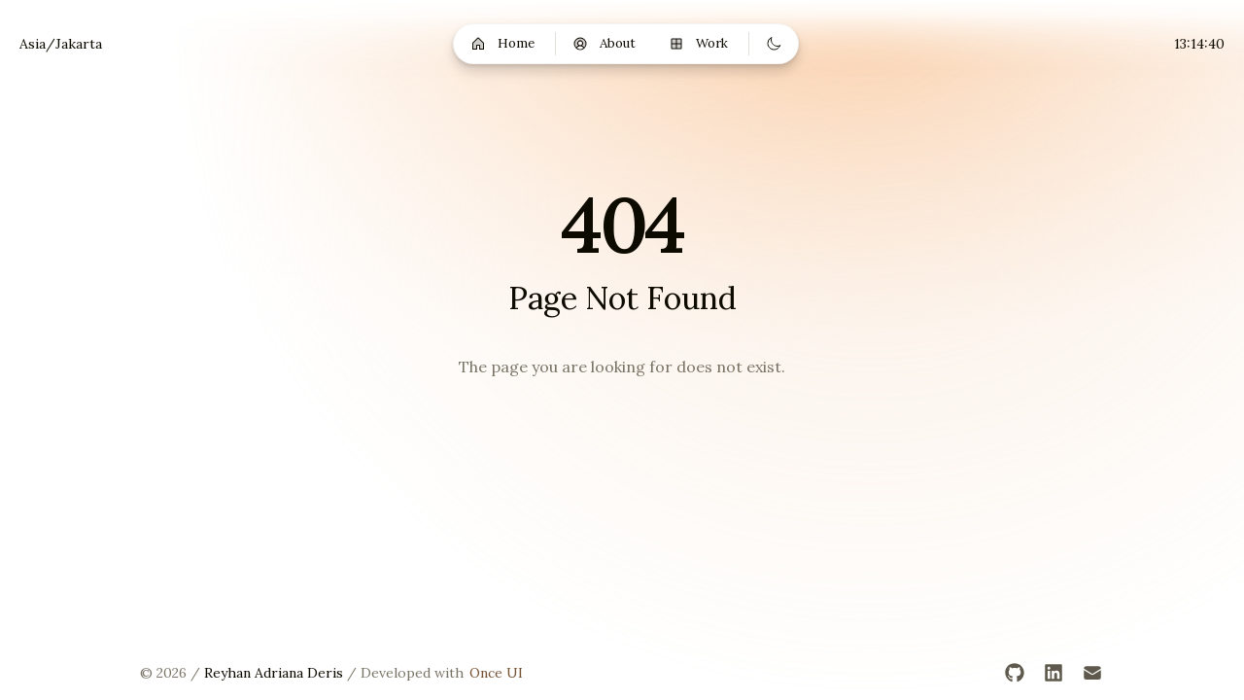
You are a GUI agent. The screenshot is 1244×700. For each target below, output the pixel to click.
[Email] (1092, 672)
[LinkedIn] (1053, 672)
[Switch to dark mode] (773, 43)
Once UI (496, 673)
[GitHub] (1014, 672)
